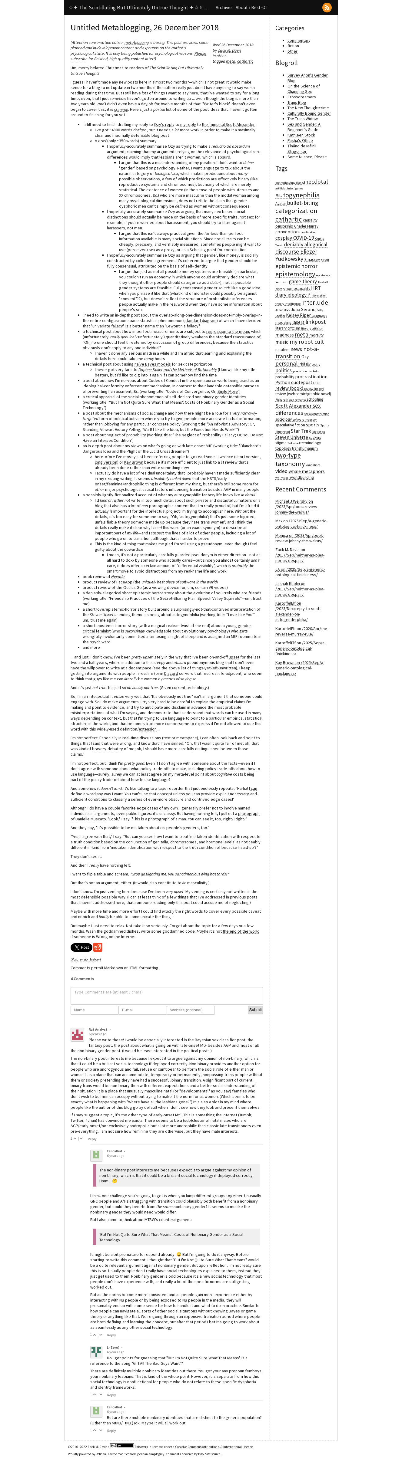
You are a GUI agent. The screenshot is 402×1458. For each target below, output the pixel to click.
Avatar (281, 203)
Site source (212, 1454)
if (309, 295)
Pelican (101, 1454)
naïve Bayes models (153, 364)
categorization (296, 210)
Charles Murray (306, 226)
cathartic (245, 61)
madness (285, 335)
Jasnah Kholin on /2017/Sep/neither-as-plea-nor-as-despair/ (299, 589)
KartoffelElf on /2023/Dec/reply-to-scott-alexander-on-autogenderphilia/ (298, 611)
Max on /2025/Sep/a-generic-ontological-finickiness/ (301, 523)
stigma (281, 442)
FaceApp (124, 582)
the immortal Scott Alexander (228, 124)
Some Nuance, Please (307, 156)
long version (106, 462)
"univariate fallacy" (108, 326)
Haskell (323, 282)
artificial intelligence (289, 188)
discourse (287, 251)
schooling (315, 399)
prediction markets (306, 371)
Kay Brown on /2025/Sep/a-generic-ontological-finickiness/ (299, 668)
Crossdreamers (301, 97)
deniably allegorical (305, 244)
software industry (305, 420)
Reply (92, 1139)
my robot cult (307, 341)
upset (234, 657)
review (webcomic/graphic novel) (303, 393)
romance (301, 400)
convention (287, 232)
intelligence (293, 304)
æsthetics (282, 183)
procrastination (311, 376)
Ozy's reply (164, 124)
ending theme (117, 614)
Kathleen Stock (301, 135)
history (280, 289)
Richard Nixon (285, 400)
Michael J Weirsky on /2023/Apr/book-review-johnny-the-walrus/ (296, 506)
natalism (283, 349)
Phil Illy (305, 364)
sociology (284, 419)
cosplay (284, 238)
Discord (171, 673)
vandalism (313, 465)
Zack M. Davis (229, 50)
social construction (316, 414)
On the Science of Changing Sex (303, 88)
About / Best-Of (251, 7)
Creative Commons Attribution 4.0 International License (214, 1447)
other (221, 55)
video (282, 471)
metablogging (137, 42)
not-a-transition (297, 352)
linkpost (315, 321)
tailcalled (114, 1151)
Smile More (228, 391)
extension (148, 729)
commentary (299, 40)
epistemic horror (148, 593)
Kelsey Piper (299, 315)
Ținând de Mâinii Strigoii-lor (301, 148)
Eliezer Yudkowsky (296, 255)
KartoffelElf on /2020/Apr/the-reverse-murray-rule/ (301, 631)
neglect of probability (126, 435)
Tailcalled (294, 443)
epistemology (295, 274)
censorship (284, 226)
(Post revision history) (86, 959)
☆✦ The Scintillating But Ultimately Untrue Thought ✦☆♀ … (138, 7)
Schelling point (203, 249)
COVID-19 (304, 238)
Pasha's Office (300, 140)
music (282, 342)
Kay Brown (133, 462)
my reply (188, 124)
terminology (311, 442)
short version (247, 456)
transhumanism (305, 448)
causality (310, 220)
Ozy (305, 357)
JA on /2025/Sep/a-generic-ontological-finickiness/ (300, 571)
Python (283, 382)
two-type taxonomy (290, 459)
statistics (318, 432)
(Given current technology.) (184, 687)
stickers (315, 437)
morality (317, 335)
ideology (297, 294)
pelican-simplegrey (150, 1454)
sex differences (298, 409)
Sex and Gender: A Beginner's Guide (304, 126)
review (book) (289, 388)
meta (230, 61)
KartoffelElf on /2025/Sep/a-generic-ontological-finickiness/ (300, 648)
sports (313, 425)
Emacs (310, 259)
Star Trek (301, 431)
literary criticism (312, 328)
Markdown (113, 967)
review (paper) (314, 389)
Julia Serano (304, 309)
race (316, 382)
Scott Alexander (294, 405)
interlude (314, 302)
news (297, 349)
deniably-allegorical (103, 593)
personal (287, 363)
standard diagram (200, 320)
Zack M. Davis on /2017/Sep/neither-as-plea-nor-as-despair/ (299, 555)
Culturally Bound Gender (309, 113)
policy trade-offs (156, 768)
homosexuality (298, 288)
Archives (224, 7)
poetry (315, 364)
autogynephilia (297, 195)
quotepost (302, 382)
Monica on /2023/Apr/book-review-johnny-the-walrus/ (299, 538)
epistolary (323, 275)
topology (283, 448)
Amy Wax (295, 183)
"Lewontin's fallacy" (182, 326)
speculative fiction (290, 425)
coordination (308, 232)
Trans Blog (296, 102)
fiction (293, 45)
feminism (282, 282)
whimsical (282, 478)
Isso (201, 1454)
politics (284, 370)
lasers (298, 322)
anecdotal (315, 181)
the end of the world (241, 931)
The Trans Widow (302, 118)
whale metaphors (307, 471)
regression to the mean (227, 331)
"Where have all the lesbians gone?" (159, 1102)
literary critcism (288, 328)
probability (285, 376)
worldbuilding (302, 477)
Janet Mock (283, 310)
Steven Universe (292, 437)
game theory (303, 281)
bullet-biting (302, 202)
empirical (322, 260)
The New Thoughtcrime (308, 107)
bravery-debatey (107, 748)
